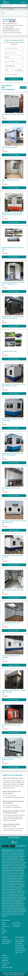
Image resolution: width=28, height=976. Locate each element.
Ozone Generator (20, 913)
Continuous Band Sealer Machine (16, 895)
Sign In (23, 2)
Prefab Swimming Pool (15, 905)
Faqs (3, 933)
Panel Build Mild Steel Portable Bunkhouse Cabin (11, 758)
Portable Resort (8, 865)
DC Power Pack (15, 873)
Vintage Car (10, 911)
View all (23, 87)
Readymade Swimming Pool (19, 908)
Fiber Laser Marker (10, 887)
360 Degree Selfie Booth (13, 914)
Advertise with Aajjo (20, 941)
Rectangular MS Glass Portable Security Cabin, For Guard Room (12, 213)
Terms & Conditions (7, 941)
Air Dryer (15, 898)
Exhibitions (4, 931)
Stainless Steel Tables (12, 856)
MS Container (13, 867)
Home (2, 9)
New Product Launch (20, 948)
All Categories (16, 926)
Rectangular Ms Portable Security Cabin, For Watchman (12, 454)
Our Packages (18, 943)
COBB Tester (5, 884)
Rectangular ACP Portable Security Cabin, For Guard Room (13, 317)
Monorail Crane (18, 883)
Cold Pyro (4, 914)
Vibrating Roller (12, 853)
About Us (4, 922)
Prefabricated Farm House (12, 864)
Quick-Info (4, 930)
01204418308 (5, 957)
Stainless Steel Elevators (7, 862)
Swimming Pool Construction (16, 906)
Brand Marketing (19, 947)
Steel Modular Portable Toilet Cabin (13, 114)
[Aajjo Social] (16, 845)
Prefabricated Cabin (21, 867)
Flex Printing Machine (11, 876)
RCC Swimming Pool (7, 908)
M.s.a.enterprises (9, 9)
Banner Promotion (19, 945)
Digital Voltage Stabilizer (16, 880)
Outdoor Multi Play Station (16, 851)
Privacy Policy (5, 943)
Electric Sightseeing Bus (20, 910)
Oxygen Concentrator (10, 913)
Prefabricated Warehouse (8, 870)
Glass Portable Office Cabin (10, 180)
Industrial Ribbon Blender (12, 854)
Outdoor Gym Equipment (7, 910)
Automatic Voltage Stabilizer (8, 881)
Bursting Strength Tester (14, 884)
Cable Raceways (21, 892)
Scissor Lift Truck (19, 861)
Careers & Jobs (16, 924)
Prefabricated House (19, 870)
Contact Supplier (14, 122)
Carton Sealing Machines (12, 857)
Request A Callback (13, 837)
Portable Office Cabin (7, 868)
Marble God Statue (11, 889)
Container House (15, 872)
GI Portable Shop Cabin (9, 351)
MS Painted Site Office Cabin (11, 623)
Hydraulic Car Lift (10, 861)
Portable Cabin (5, 851)
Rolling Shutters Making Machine (14, 900)
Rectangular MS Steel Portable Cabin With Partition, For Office (13, 385)
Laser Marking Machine (18, 850)
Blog (3, 928)
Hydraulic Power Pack (12, 875)
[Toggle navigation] (26, 13)
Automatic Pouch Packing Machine (10, 897)
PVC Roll (18, 889)
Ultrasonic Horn (13, 892)
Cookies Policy (5, 939)
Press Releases (16, 922)
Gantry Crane (5, 883)
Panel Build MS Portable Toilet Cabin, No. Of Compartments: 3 (13, 283)
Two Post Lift (11, 902)
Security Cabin (17, 862)
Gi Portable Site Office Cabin (11, 488)
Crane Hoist (11, 883)
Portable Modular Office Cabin (11, 725)
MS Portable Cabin (17, 865)
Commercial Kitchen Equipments (13, 891)
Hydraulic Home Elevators (12, 859)
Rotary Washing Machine (12, 878)
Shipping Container (6, 872)
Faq (26, 9)
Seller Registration (19, 939)
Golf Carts (4, 911)
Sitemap (4, 924)
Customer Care (5, 926)
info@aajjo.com (6, 962)
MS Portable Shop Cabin (9, 147)
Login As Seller (19, 952)
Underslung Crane (20, 881)
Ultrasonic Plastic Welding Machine (10, 894)
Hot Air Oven (8, 873)
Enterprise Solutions (20, 950)
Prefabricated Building (18, 868)
